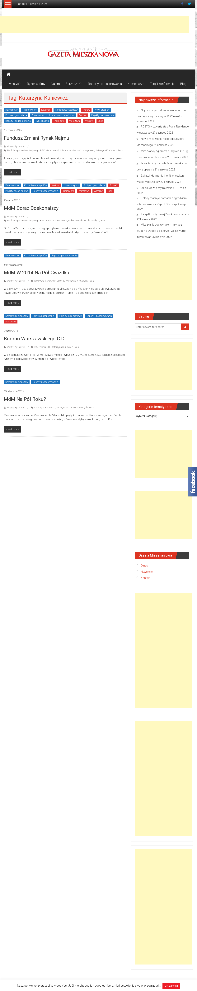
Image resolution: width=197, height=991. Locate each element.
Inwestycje (14, 84)
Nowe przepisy (102, 109)
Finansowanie (29, 109)
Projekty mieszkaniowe (102, 115)
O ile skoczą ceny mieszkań (158, 187)
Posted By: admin (16, 146)
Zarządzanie (74, 84)
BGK (42, 220)
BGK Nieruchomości (50, 150)
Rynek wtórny (36, 84)
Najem (55, 84)
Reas (120, 150)
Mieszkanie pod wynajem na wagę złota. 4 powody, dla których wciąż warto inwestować (161, 230)
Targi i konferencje (162, 84)
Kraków (86, 109)
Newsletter (147, 571)
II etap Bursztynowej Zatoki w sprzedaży (165, 214)
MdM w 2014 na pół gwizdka (36, 272)
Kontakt (145, 577)
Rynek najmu (42, 121)
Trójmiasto (59, 121)
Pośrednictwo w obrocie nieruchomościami (53, 115)
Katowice (45, 109)
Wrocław (89, 121)
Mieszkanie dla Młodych (87, 220)
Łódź (100, 121)
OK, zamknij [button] (171, 985)
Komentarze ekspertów (66, 109)
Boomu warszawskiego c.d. (34, 339)
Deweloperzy (11, 109)
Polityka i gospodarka (16, 115)
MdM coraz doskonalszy (31, 208)
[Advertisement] (163, 276)
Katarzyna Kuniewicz (106, 150)
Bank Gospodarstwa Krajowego (23, 150)
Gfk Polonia (40, 347)
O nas (144, 565)
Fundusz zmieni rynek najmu (36, 138)
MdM (71, 220)
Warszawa (74, 121)
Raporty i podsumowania (105, 84)
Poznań (83, 115)
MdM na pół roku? (25, 399)
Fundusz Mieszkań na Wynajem (78, 150)
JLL (48, 347)
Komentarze (136, 84)
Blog (183, 84)
